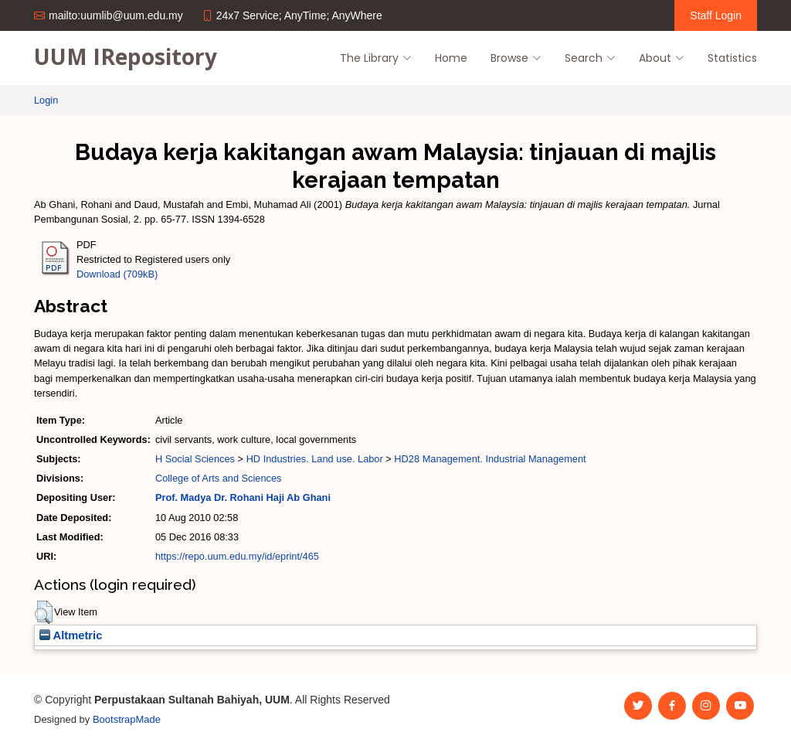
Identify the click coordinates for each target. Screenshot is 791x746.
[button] (44, 612)
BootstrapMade (127, 719)
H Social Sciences (195, 459)
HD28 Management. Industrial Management (490, 459)
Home (451, 58)
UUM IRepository (125, 56)
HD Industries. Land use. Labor (314, 459)
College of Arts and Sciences (218, 478)
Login (46, 100)
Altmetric (70, 635)
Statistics (732, 58)
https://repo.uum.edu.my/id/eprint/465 (237, 556)
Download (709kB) (117, 274)
